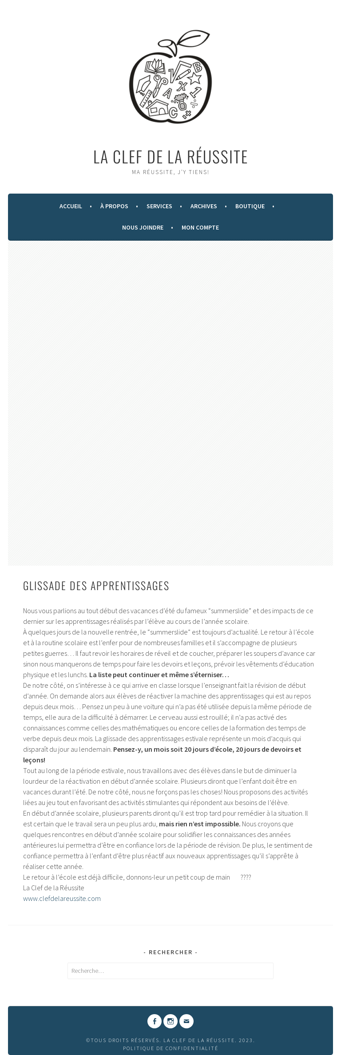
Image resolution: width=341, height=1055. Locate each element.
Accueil (70, 206)
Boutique (250, 206)
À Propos (114, 206)
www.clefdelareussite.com (62, 898)
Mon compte (200, 227)
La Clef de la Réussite (170, 156)
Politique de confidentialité (170, 1048)
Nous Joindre (142, 227)
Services (159, 206)
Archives (203, 206)
